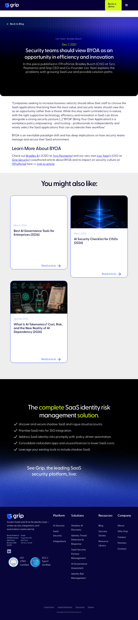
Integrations (59, 541)
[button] (126, 5)
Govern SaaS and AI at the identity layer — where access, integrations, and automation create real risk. (28, 525)
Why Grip (123, 531)
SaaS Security (57, 533)
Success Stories (102, 533)
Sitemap (91, 607)
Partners (122, 543)
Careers (122, 537)
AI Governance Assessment (79, 566)
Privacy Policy (49, 607)
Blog (100, 525)
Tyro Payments (62, 156)
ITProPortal (19, 164)
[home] (12, 5)
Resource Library (103, 543)
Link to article (46, 164)
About (121, 525)
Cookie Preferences (65, 607)
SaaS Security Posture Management (78, 554)
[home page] (15, 516)
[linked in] (9, 551)
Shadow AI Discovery (77, 527)
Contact (122, 548)
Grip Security (20, 160)
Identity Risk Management (78, 576)
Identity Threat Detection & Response (79, 539)
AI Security (59, 525)
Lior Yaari (103, 156)
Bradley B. (32, 156)
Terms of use (80, 607)
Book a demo (112, 5)
